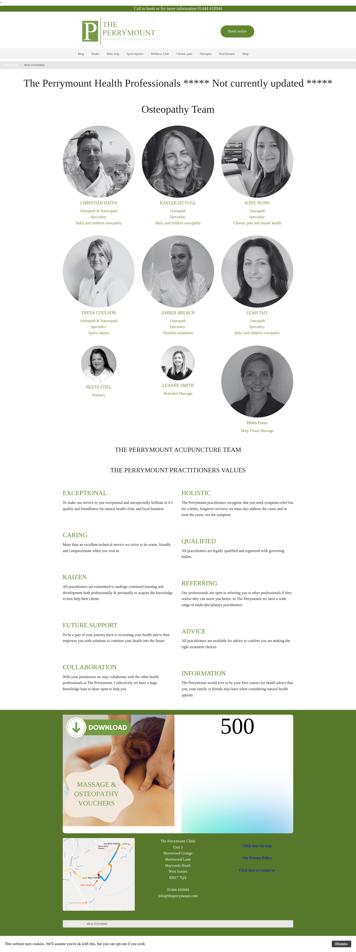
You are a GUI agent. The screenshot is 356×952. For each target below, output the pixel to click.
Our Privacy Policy (257, 858)
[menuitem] (80, 53)
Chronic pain (184, 54)
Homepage (11, 65)
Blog (81, 54)
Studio (95, 54)
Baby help (113, 54)
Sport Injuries (135, 54)
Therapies (206, 54)
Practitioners (227, 54)
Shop (245, 54)
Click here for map (257, 846)
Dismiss (341, 944)
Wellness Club (160, 54)
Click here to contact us (257, 870)
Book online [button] (237, 31)
